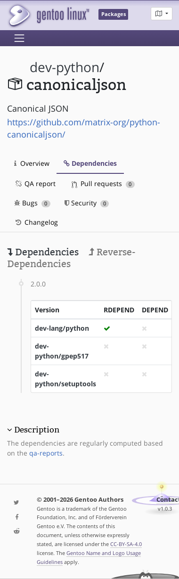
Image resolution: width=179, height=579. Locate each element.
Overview (31, 163)
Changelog (36, 222)
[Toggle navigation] (19, 38)
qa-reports (46, 453)
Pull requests (103, 183)
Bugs (32, 202)
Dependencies (90, 163)
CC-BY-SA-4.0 (126, 543)
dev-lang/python (62, 328)
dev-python (64, 67)
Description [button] (36, 429)
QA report (35, 183)
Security (87, 202)
